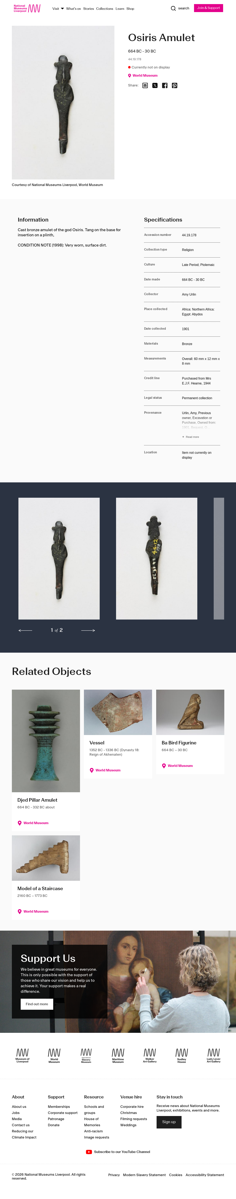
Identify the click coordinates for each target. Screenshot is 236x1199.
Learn (120, 9)
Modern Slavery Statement (144, 1175)
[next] (88, 631)
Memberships (59, 1107)
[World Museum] (54, 1056)
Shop (130, 9)
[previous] (25, 631)
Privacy (114, 1175)
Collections (104, 9)
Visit (55, 9)
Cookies (175, 1175)
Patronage (56, 1119)
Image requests (96, 1137)
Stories (88, 9)
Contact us (21, 1125)
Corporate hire (132, 1107)
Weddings (128, 1125)
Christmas (128, 1113)
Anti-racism (93, 1131)
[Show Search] (179, 8)
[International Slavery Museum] (86, 1056)
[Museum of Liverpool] (22, 1056)
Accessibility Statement (205, 1175)
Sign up (169, 1122)
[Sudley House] (181, 1056)
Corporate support (63, 1113)
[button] (59, 561)
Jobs (16, 1113)
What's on (73, 9)
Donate (54, 1125)
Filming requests (133, 1119)
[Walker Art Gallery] (149, 1056)
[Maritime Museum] (118, 1056)
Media (17, 1119)
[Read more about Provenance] (201, 425)
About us (19, 1107)
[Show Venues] (62, 9)
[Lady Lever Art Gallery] (213, 1056)
